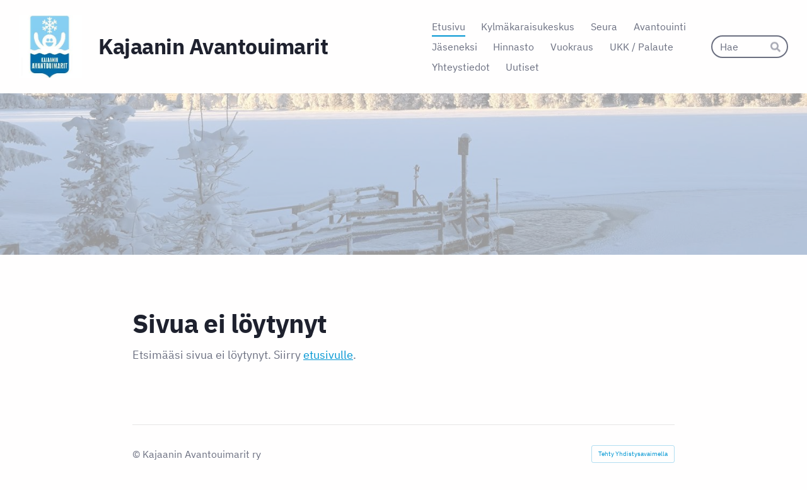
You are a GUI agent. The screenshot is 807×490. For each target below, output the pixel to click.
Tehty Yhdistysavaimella (633, 454)
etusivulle (328, 354)
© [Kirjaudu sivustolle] (137, 454)
